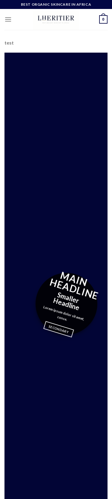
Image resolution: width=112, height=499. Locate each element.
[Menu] (8, 19)
